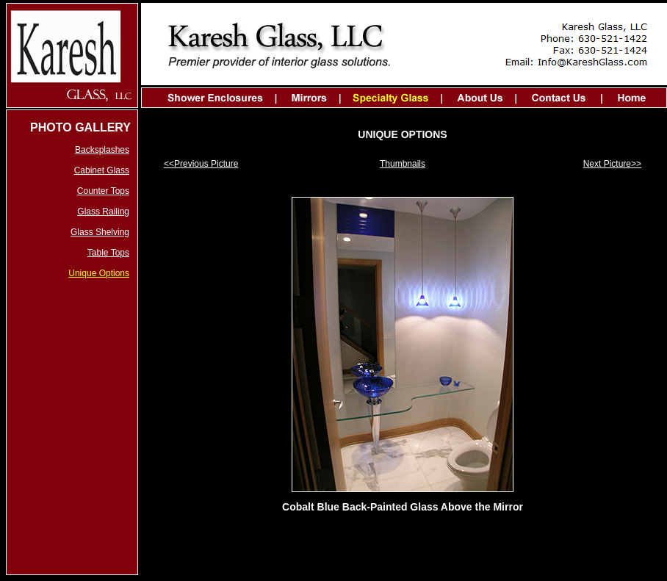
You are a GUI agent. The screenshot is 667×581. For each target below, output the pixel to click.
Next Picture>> (612, 164)
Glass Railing (103, 211)
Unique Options (98, 273)
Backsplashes (102, 150)
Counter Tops (103, 191)
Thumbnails (402, 164)
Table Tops (108, 253)
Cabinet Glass (101, 170)
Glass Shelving (100, 232)
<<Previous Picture (201, 164)
